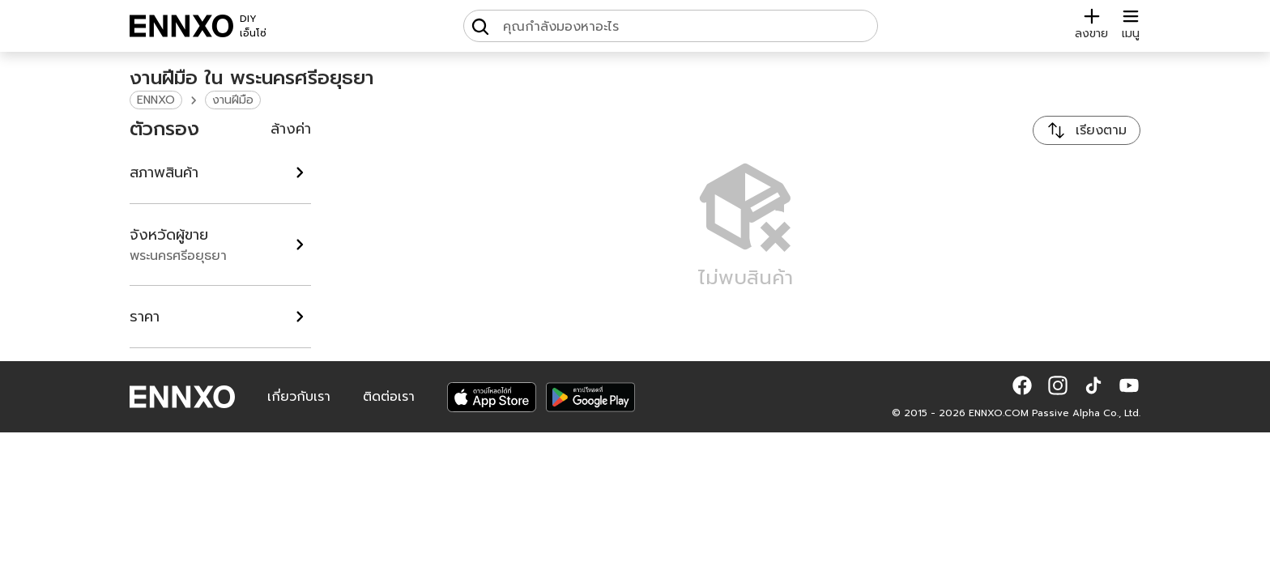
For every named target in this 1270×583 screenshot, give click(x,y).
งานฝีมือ (233, 100)
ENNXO (156, 100)
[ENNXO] (181, 26)
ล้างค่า (291, 128)
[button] (1022, 385)
